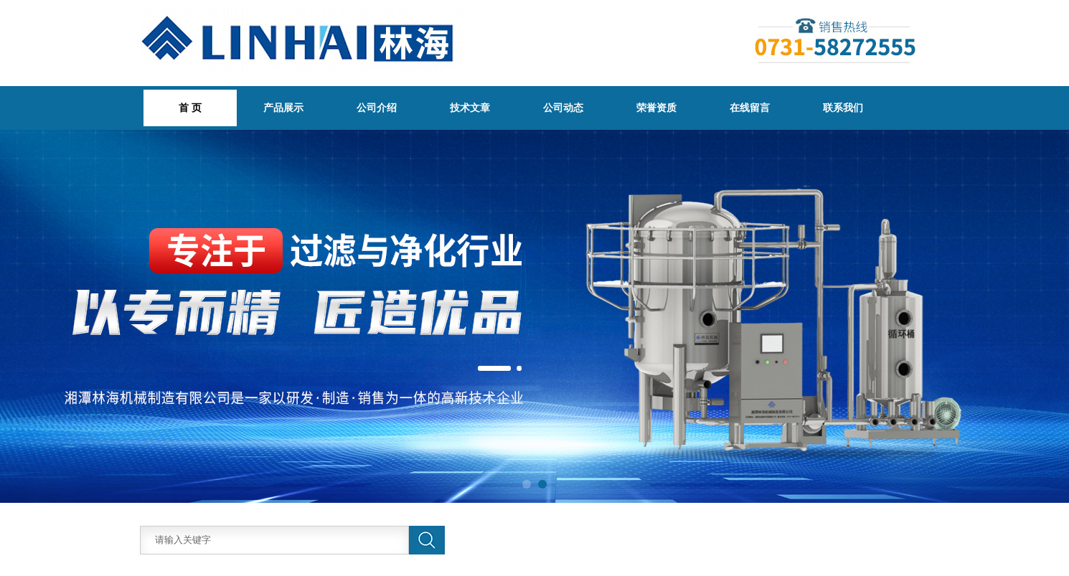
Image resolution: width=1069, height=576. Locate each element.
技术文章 (470, 107)
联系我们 (843, 107)
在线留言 (750, 107)
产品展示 (283, 107)
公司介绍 (377, 107)
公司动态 (563, 107)
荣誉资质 (656, 107)
